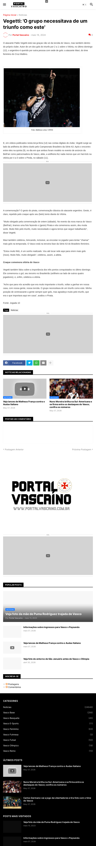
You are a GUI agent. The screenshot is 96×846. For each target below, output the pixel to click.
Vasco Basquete (48, 718)
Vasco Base (48, 712)
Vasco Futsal (48, 740)
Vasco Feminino (48, 729)
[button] (4, 4)
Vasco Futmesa (48, 734)
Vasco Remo (48, 750)
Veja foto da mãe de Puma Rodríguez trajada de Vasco (51, 822)
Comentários (13, 687)
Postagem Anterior (14, 449)
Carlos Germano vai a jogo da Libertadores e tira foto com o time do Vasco (57, 799)
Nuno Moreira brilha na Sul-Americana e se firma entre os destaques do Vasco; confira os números (71, 404)
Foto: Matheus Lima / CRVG (42, 99)
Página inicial (9, 15)
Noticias (23, 15)
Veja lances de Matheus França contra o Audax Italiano (24, 403)
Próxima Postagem (81, 449)
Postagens (12, 684)
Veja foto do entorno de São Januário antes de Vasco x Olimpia (56, 659)
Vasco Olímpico (48, 745)
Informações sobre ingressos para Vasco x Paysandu (51, 627)
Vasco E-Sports (48, 723)
